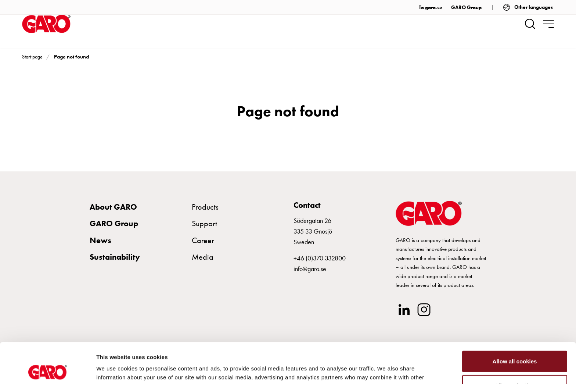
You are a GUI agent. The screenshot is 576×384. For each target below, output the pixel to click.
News (100, 240)
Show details (385, 369)
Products (205, 207)
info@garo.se (310, 268)
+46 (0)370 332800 (320, 258)
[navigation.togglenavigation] (548, 24)
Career (203, 240)
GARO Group (466, 7)
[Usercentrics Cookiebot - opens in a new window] (47, 369)
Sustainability (115, 257)
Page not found (71, 56)
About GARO (113, 207)
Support (204, 223)
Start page (32, 56)
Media (202, 257)
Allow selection (514, 345)
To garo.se (430, 7)
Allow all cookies (515, 320)
